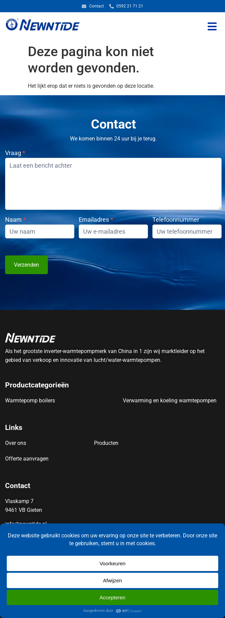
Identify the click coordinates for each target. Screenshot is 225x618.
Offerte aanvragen (27, 458)
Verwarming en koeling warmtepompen (170, 400)
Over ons (15, 443)
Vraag (15, 153)
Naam (15, 220)
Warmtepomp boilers (30, 400)
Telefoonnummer (175, 220)
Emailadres (96, 220)
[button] (212, 26)
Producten (106, 443)
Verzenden (26, 265)
